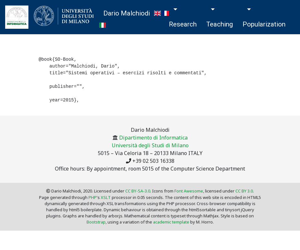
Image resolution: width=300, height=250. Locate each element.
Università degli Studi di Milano (150, 145)
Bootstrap (96, 222)
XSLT (106, 197)
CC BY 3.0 (244, 191)
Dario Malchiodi (126, 13)
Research (183, 24)
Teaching (219, 24)
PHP (92, 197)
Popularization (264, 24)
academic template (171, 222)
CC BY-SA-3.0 (137, 191)
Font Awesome (188, 191)
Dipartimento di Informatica (153, 137)
